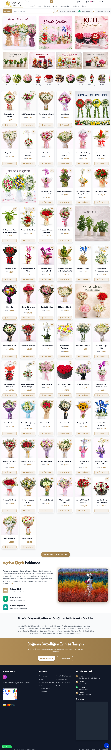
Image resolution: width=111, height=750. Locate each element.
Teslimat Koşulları (44, 691)
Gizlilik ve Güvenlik (44, 688)
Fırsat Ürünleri (75, 6)
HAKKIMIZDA (81, 749)
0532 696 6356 (83, 689)
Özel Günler (48, 6)
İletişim (84, 6)
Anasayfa (32, 6)
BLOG (87, 749)
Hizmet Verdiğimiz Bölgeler (47, 682)
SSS (58, 685)
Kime (40, 6)
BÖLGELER (93, 749)
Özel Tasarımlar (65, 6)
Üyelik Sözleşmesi (61, 679)
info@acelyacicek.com (85, 694)
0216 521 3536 (83, 683)
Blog (41, 679)
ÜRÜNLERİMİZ (105, 749)
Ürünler (56, 6)
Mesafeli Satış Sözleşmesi (63, 676)
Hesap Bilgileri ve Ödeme (63, 682)
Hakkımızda (43, 676)
